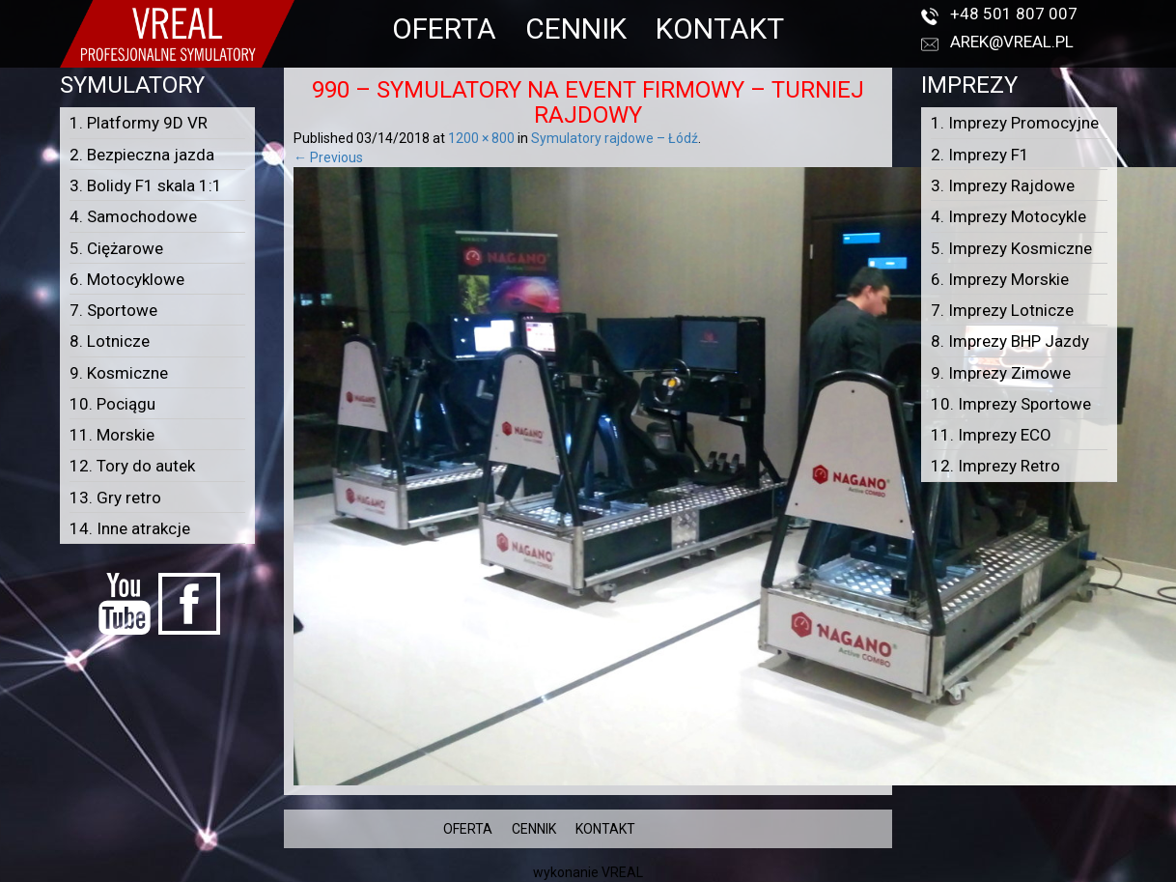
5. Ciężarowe (116, 248)
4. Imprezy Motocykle (1008, 216)
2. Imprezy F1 (980, 154)
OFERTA (444, 28)
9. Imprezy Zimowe (1001, 373)
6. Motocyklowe (127, 279)
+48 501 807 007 (1014, 13)
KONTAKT (720, 28)
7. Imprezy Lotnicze (1002, 310)
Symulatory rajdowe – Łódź (614, 138)
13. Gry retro (115, 497)
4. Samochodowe (133, 216)
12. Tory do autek (132, 465)
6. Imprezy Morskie (1000, 279)
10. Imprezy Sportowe (1011, 403)
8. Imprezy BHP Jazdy (1010, 341)
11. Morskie (112, 434)
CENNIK (576, 28)
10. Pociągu (112, 403)
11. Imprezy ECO (991, 434)
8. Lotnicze (110, 341)
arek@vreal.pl (1012, 41)
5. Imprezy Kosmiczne (1011, 248)
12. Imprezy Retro (995, 465)
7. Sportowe (113, 310)
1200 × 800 (481, 138)
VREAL (622, 872)
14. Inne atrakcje (130, 528)
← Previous (328, 157)
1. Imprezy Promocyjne (1015, 122)
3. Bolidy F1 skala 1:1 (146, 185)
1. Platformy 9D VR (139, 122)
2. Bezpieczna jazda (142, 154)
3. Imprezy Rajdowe (1003, 185)
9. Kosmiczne (119, 373)
